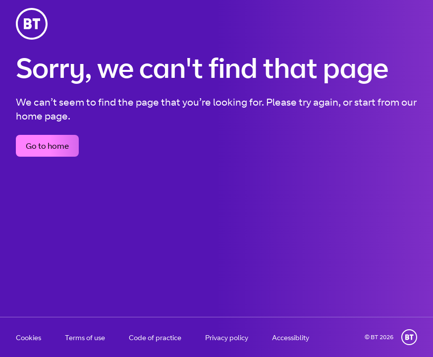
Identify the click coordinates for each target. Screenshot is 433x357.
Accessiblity (290, 337)
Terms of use (85, 337)
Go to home (47, 146)
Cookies (28, 337)
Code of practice (155, 337)
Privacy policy (226, 337)
